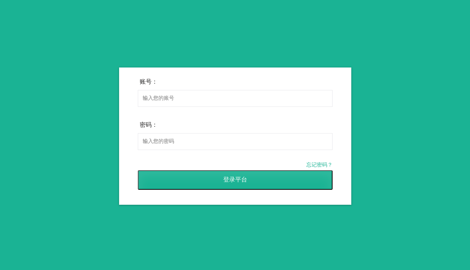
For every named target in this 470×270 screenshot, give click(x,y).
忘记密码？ (319, 165)
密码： (149, 125)
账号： (149, 81)
